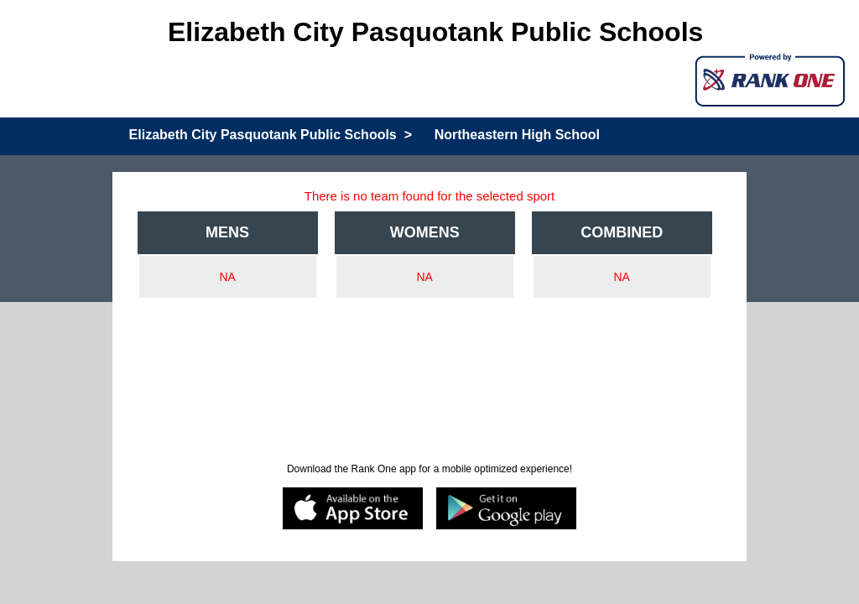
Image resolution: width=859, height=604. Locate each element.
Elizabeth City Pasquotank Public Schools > (270, 135)
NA (227, 277)
